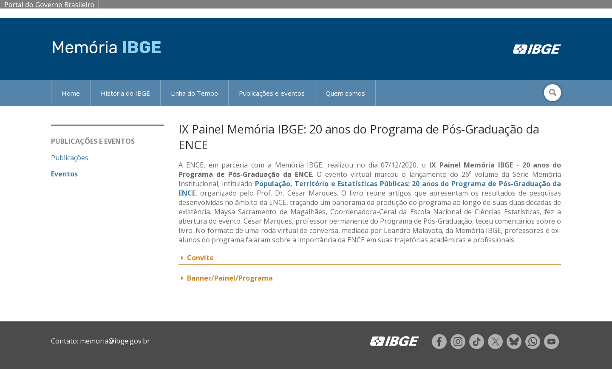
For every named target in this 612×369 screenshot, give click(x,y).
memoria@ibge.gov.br (115, 341)
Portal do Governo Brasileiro (49, 4)
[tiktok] (476, 346)
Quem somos (345, 93)
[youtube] (551, 346)
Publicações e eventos (272, 93)
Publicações (69, 157)
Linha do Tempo (194, 93)
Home (71, 93)
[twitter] (495, 346)
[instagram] (457, 346)
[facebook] (439, 346)
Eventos (64, 174)
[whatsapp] (532, 346)
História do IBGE (125, 93)
